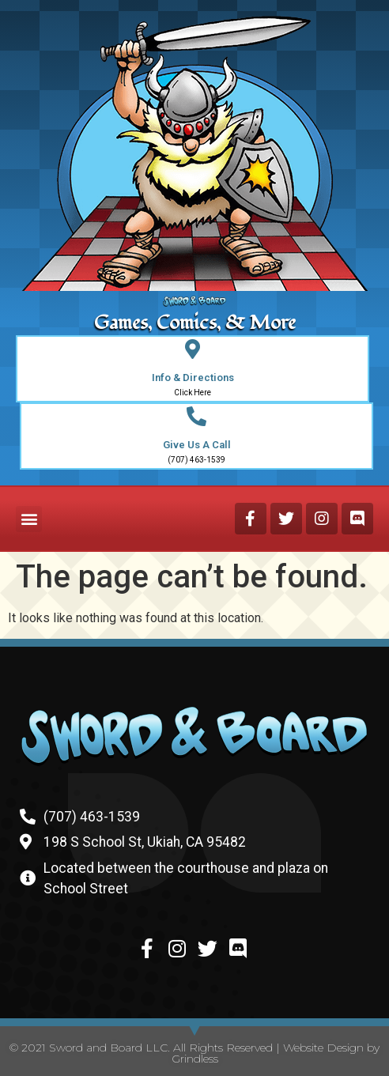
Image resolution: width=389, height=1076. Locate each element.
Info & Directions (193, 377)
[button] (29, 519)
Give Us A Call (197, 445)
